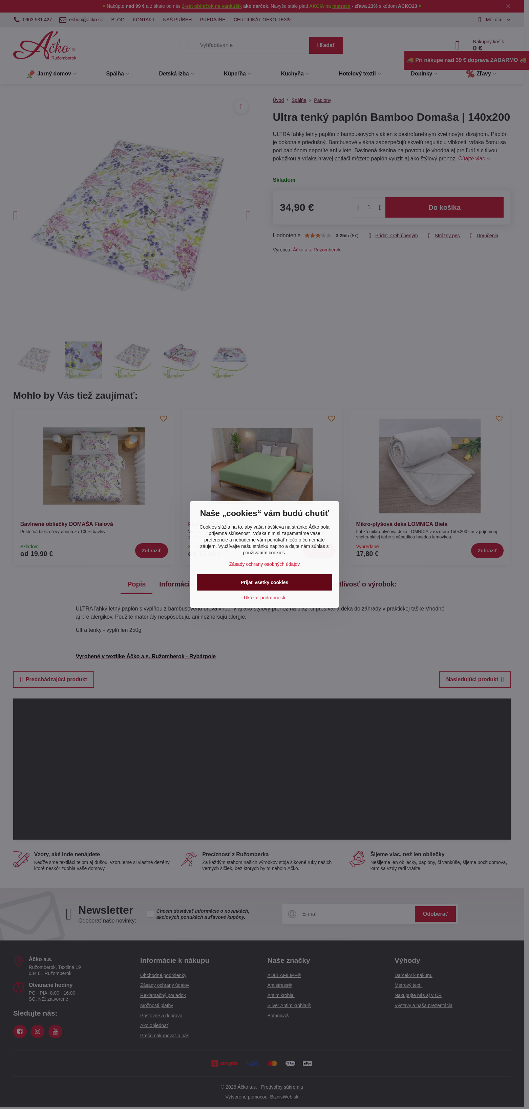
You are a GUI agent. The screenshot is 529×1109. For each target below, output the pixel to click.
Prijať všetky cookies (265, 582)
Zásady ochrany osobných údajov (264, 564)
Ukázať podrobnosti (264, 597)
